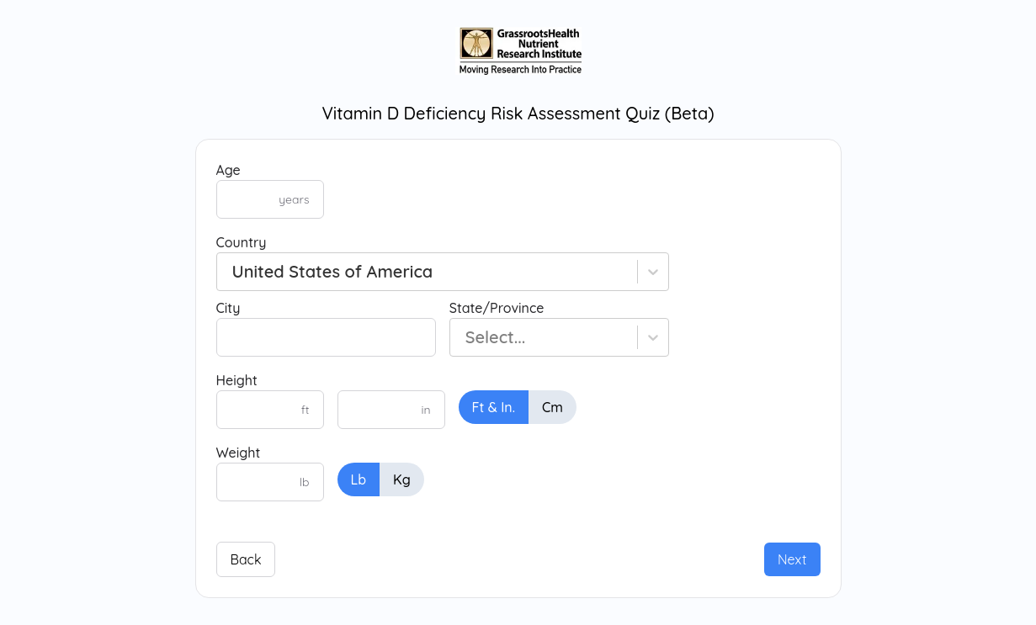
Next (792, 559)
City (228, 307)
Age (228, 170)
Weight (238, 452)
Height (237, 380)
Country (241, 242)
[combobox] (233, 271)
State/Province (497, 307)
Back (246, 559)
